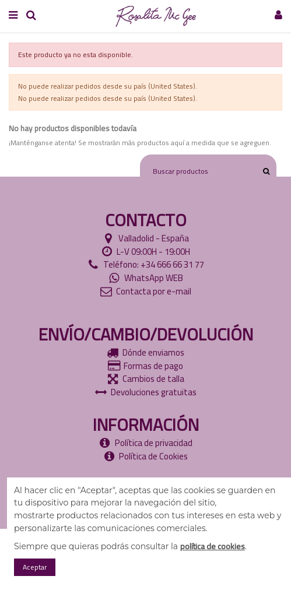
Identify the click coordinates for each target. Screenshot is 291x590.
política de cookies (212, 546)
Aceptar (35, 567)
